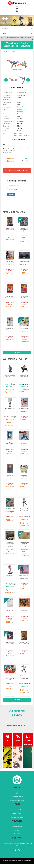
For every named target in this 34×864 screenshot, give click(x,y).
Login (17, 830)
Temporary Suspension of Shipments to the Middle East (16, 38)
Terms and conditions (17, 810)
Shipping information (17, 796)
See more (17, 352)
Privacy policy (17, 813)
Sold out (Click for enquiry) (17, 170)
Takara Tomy (21, 107)
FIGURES (5, 51)
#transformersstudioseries (22, 135)
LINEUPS (4, 33)
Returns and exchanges (17, 800)
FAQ (17, 793)
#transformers (18, 133)
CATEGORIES (5, 28)
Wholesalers (17, 834)
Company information (17, 817)
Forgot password (17, 826)
